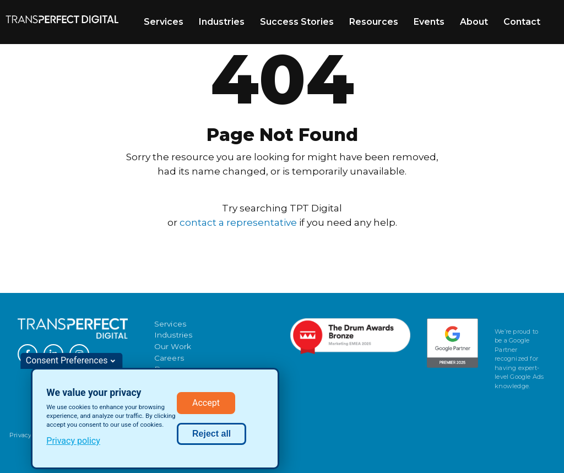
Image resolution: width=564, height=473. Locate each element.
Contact (521, 22)
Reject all (211, 437)
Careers (169, 358)
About (474, 22)
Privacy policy (73, 444)
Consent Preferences (67, 363)
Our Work (173, 346)
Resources (373, 22)
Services (163, 22)
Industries (222, 22)
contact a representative (238, 222)
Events (429, 22)
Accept (206, 406)
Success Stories (297, 22)
